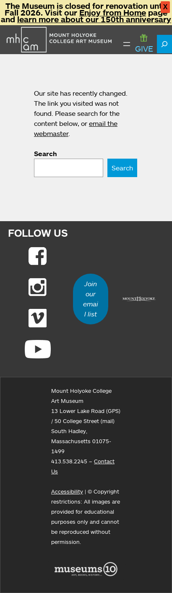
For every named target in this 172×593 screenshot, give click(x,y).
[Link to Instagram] (38, 287)
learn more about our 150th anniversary (94, 19)
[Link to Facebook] (38, 256)
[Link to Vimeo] (38, 318)
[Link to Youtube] (38, 349)
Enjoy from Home (112, 13)
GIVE (144, 43)
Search (45, 153)
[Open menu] (127, 44)
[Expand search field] (164, 44)
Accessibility (67, 491)
